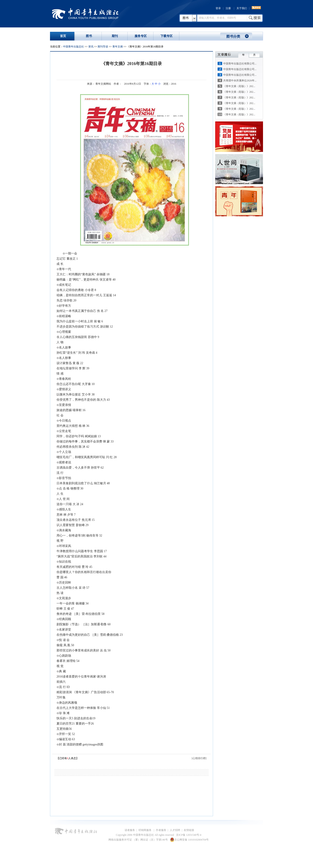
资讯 (90, 46)
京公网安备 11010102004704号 (189, 840)
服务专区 (141, 36)
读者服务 (130, 830)
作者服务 (161, 830)
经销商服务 (145, 830)
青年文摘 (117, 46)
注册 (228, 8)
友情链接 (189, 830)
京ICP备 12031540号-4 (188, 834)
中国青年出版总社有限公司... (239, 63)
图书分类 (233, 36)
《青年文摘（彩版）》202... (239, 86)
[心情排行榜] (199, 758)
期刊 (115, 36)
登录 (218, 8)
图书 (186, 18)
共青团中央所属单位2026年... (239, 80)
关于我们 (241, 8)
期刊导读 (103, 46)
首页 (63, 36)
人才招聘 (175, 830)
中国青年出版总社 (85, 13)
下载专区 (166, 36)
